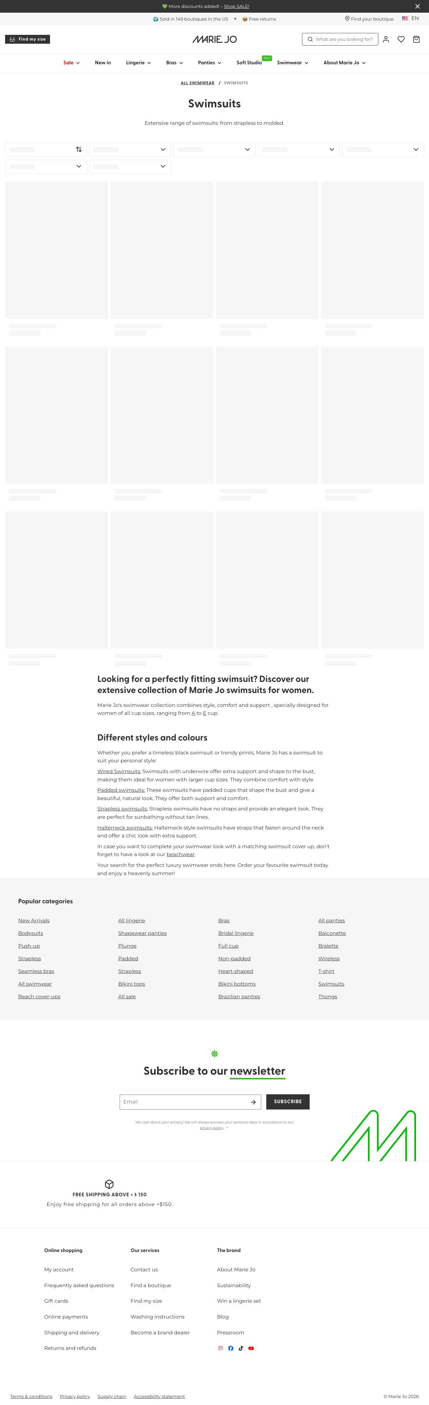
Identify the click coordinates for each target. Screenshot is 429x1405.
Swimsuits (331, 984)
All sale (127, 997)
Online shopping (63, 1250)
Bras (224, 921)
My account (59, 1270)
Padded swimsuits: (121, 790)
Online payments (66, 1317)
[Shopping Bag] (416, 39)
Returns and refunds (70, 1348)
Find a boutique (151, 1286)
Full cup (228, 946)
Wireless (329, 959)
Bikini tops (131, 984)
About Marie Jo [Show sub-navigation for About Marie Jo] (345, 63)
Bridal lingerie (236, 934)
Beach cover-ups (39, 997)
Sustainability (234, 1286)
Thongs (328, 997)
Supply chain (112, 1396)
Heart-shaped (235, 972)
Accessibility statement (159, 1396)
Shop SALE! (236, 6)
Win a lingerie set (239, 1301)
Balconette (332, 934)
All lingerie (131, 921)
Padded (128, 959)
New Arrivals (34, 921)
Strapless (29, 959)
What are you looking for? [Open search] (340, 39)
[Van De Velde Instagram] (220, 1350)
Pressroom (230, 1333)
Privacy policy (75, 1396)
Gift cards (56, 1301)
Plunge (127, 946)
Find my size (27, 39)
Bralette (328, 946)
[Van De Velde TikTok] (241, 1350)
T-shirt (327, 972)
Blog (223, 1317)
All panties (332, 921)
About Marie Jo (236, 1270)
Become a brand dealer (160, 1333)
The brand (229, 1250)
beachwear (180, 855)
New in (103, 63)
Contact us (144, 1270)
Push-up (29, 946)
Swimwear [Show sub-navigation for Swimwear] (292, 63)
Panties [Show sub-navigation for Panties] (210, 63)
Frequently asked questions (79, 1286)
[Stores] (369, 19)
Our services (145, 1250)
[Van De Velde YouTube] (251, 1350)
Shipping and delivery (71, 1333)
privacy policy (211, 1128)
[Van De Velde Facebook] (231, 1350)
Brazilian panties (239, 997)
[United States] (412, 19)
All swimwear (198, 83)
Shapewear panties (142, 934)
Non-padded (234, 959)
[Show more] (227, 1127)
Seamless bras (36, 972)
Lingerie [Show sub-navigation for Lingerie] (138, 63)
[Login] (386, 39)
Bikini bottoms (237, 984)
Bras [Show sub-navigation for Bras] (174, 63)
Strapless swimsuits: (123, 809)
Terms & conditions (31, 1396)
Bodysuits (30, 934)
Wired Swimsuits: (119, 772)
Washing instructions (158, 1317)
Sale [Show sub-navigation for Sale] (71, 63)
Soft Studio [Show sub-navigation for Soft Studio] (253, 60)
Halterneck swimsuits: (125, 828)
